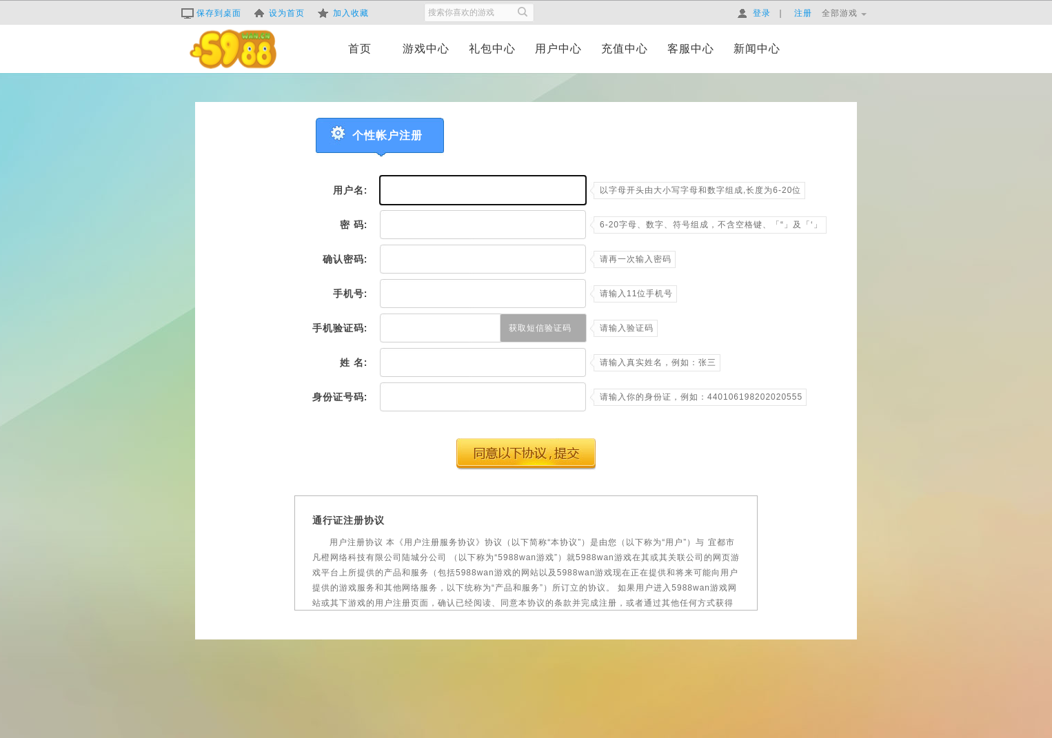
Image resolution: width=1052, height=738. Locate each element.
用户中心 (558, 48)
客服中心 (690, 48)
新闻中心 (757, 48)
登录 (754, 13)
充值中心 (624, 48)
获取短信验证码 (540, 328)
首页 (360, 48)
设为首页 (279, 13)
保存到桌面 (211, 13)
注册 (803, 13)
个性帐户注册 (387, 135)
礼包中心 (492, 48)
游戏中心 (426, 48)
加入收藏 (343, 13)
